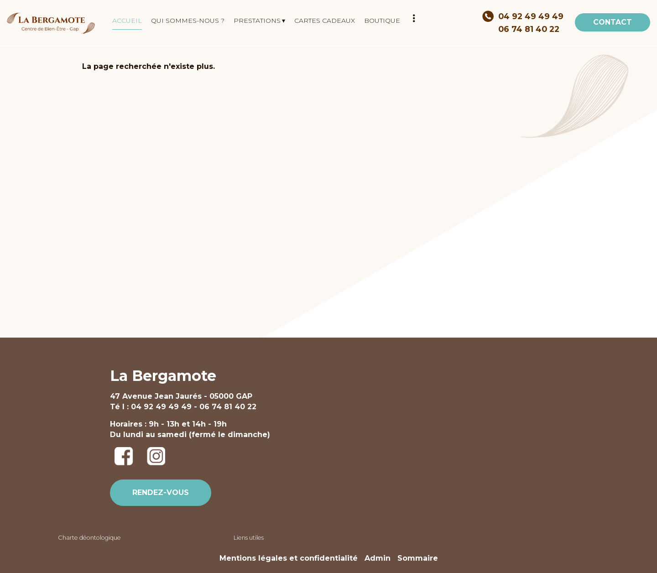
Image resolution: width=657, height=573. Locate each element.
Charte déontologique (89, 537)
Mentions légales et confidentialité (288, 558)
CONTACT (612, 22)
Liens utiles (249, 537)
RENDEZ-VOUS (160, 492)
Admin (378, 558)
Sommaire (417, 558)
